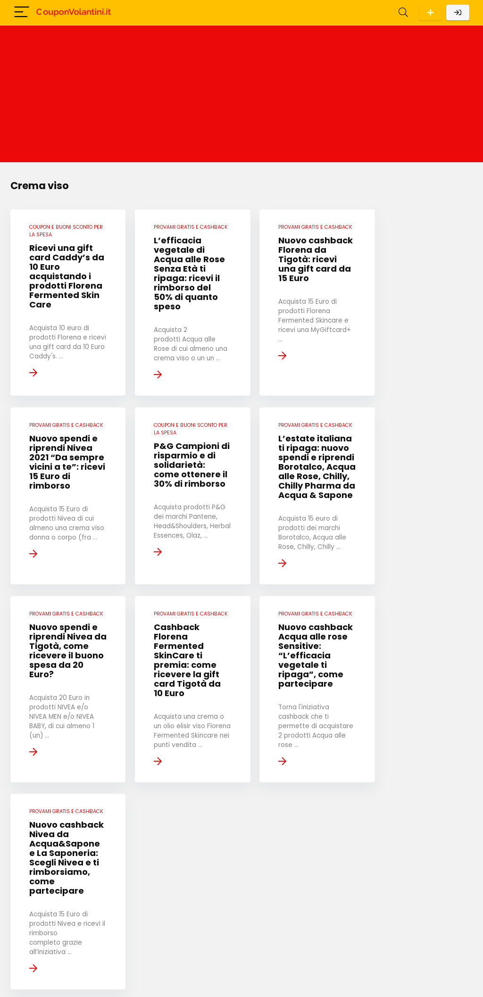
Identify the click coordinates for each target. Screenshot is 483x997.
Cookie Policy (196, 975)
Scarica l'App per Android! (430, 12)
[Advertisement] (241, 96)
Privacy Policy (196, 960)
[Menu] (21, 12)
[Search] (403, 12)
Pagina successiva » (311, 898)
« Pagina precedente (173, 898)
